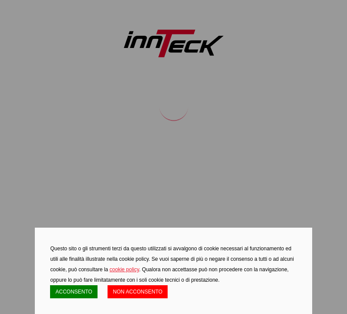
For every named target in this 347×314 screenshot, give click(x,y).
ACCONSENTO (73, 292)
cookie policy (124, 269)
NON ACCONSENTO (137, 292)
